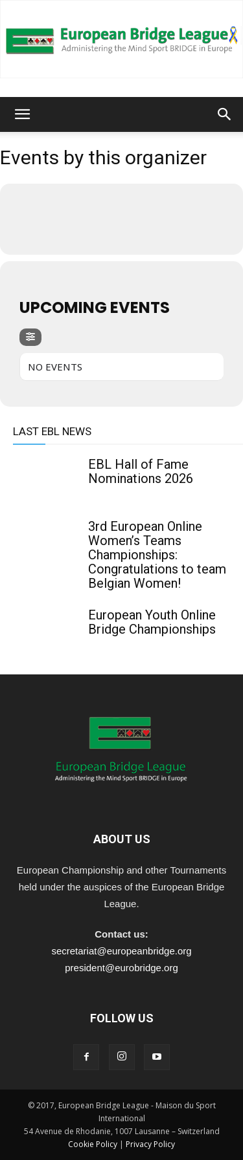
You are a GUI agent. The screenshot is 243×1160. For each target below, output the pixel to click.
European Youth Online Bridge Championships (152, 622)
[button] (22, 114)
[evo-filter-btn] (30, 337)
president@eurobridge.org (121, 967)
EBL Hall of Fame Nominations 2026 (140, 471)
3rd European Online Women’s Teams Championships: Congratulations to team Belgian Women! (157, 555)
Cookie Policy (92, 1144)
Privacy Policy (150, 1144)
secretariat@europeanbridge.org (121, 950)
